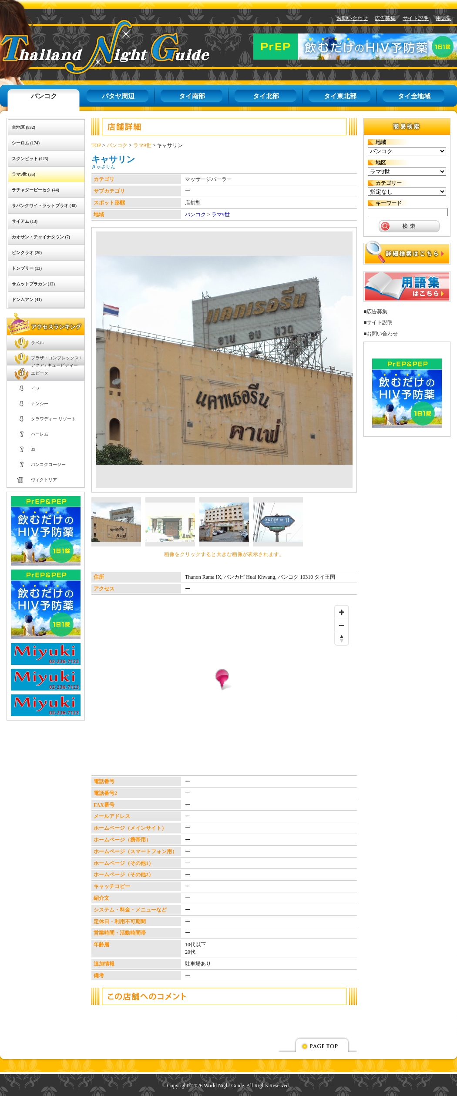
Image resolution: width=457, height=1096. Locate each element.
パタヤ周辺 (118, 96)
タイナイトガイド (85, 46)
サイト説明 (416, 18)
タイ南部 (192, 96)
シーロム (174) (26, 143)
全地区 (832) (23, 127)
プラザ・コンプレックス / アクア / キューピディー (56, 360)
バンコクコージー (48, 464)
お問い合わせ (352, 18)
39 (33, 449)
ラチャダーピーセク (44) (35, 190)
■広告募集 (375, 311)
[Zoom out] (341, 625)
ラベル (37, 342)
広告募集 (385, 18)
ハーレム (39, 434)
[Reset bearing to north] (341, 638)
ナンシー (39, 403)
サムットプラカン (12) (33, 284)
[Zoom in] (341, 612)
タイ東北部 (340, 96)
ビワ (35, 388)
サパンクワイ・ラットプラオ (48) (44, 205)
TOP (96, 145)
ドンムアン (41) (27, 299)
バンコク (44, 96)
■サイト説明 (378, 322)
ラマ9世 (142, 145)
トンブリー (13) (27, 268)
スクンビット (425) (30, 158)
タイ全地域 (414, 96)
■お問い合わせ (380, 334)
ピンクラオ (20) (27, 252)
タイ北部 (266, 96)
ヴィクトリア (44, 479)
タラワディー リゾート (53, 418)
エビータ (39, 373)
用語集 (443, 18)
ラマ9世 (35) (23, 174)
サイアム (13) (24, 221)
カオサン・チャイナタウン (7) (41, 237)
